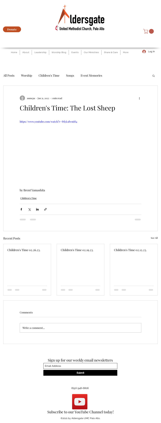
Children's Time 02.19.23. (77, 250)
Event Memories (91, 75)
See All (154, 237)
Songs (70, 75)
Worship (26, 75)
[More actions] (139, 98)
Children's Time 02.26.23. (23, 250)
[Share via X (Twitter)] (29, 209)
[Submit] (80, 373)
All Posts (8, 75)
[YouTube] (79, 401)
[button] (149, 31)
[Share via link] (45, 209)
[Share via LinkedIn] (37, 209)
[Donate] (12, 29)
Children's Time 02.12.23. (130, 250)
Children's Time (49, 75)
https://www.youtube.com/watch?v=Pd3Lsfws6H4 (48, 121)
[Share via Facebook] (21, 209)
